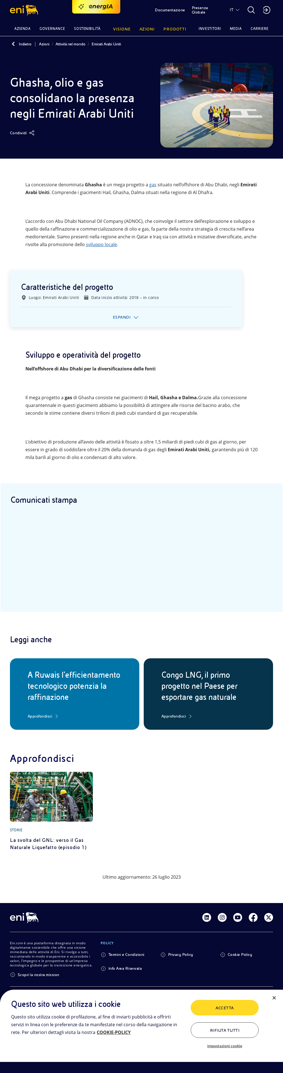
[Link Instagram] (222, 917)
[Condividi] (22, 133)
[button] (25, 10)
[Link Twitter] (268, 917)
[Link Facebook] (253, 917)
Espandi (121, 317)
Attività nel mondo (70, 44)
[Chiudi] (274, 998)
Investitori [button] (210, 29)
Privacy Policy (180, 954)
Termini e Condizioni (126, 954)
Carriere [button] (260, 29)
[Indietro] (13, 44)
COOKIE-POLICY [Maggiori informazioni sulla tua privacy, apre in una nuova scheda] (114, 1032)
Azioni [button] (147, 29)
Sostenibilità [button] (87, 29)
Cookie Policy (240, 954)
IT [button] (232, 9)
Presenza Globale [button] (200, 10)
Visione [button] (122, 29)
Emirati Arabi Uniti (106, 44)
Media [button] (236, 29)
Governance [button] (52, 29)
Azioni (44, 44)
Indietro (25, 44)
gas (152, 185)
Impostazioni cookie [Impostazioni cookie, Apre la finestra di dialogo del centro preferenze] (224, 1045)
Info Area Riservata (125, 968)
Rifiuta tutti (224, 1030)
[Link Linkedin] (206, 917)
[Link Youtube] (237, 917)
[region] (141, 1031)
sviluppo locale (101, 244)
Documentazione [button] (170, 10)
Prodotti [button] (174, 29)
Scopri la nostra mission (38, 975)
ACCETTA (225, 1008)
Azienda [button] (22, 29)
